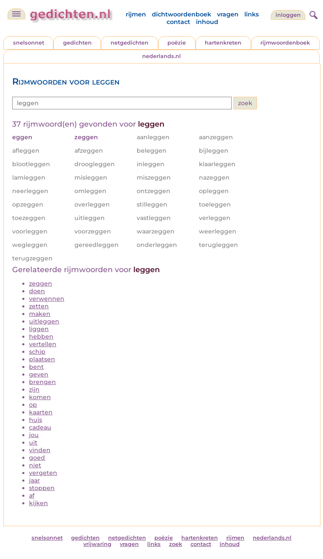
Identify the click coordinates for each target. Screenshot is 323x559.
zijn (34, 389)
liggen (39, 329)
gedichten (77, 43)
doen (37, 291)
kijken (38, 503)
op (33, 404)
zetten (39, 306)
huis (35, 420)
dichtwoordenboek (181, 14)
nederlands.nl (161, 56)
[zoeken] (312, 14)
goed (37, 457)
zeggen (40, 283)
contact (178, 22)
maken (39, 314)
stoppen (42, 488)
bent (36, 367)
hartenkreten (223, 43)
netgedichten (129, 43)
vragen (227, 14)
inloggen (288, 15)
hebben (41, 336)
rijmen (136, 14)
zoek (175, 544)
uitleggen (44, 321)
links (251, 14)
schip (37, 351)
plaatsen (42, 359)
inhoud (207, 22)
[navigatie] (16, 13)
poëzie (176, 43)
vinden (39, 450)
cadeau (40, 427)
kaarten (41, 412)
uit (33, 442)
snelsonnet (28, 43)
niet (35, 465)
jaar (34, 480)
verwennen (46, 298)
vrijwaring (97, 544)
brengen (42, 382)
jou (34, 435)
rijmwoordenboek (285, 43)
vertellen (42, 344)
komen (40, 397)
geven (38, 374)
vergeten (43, 473)
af (31, 495)
